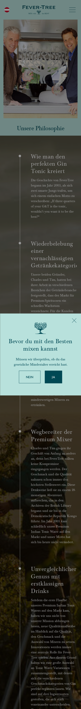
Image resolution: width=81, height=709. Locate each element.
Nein (29, 377)
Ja (53, 377)
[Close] (74, 320)
